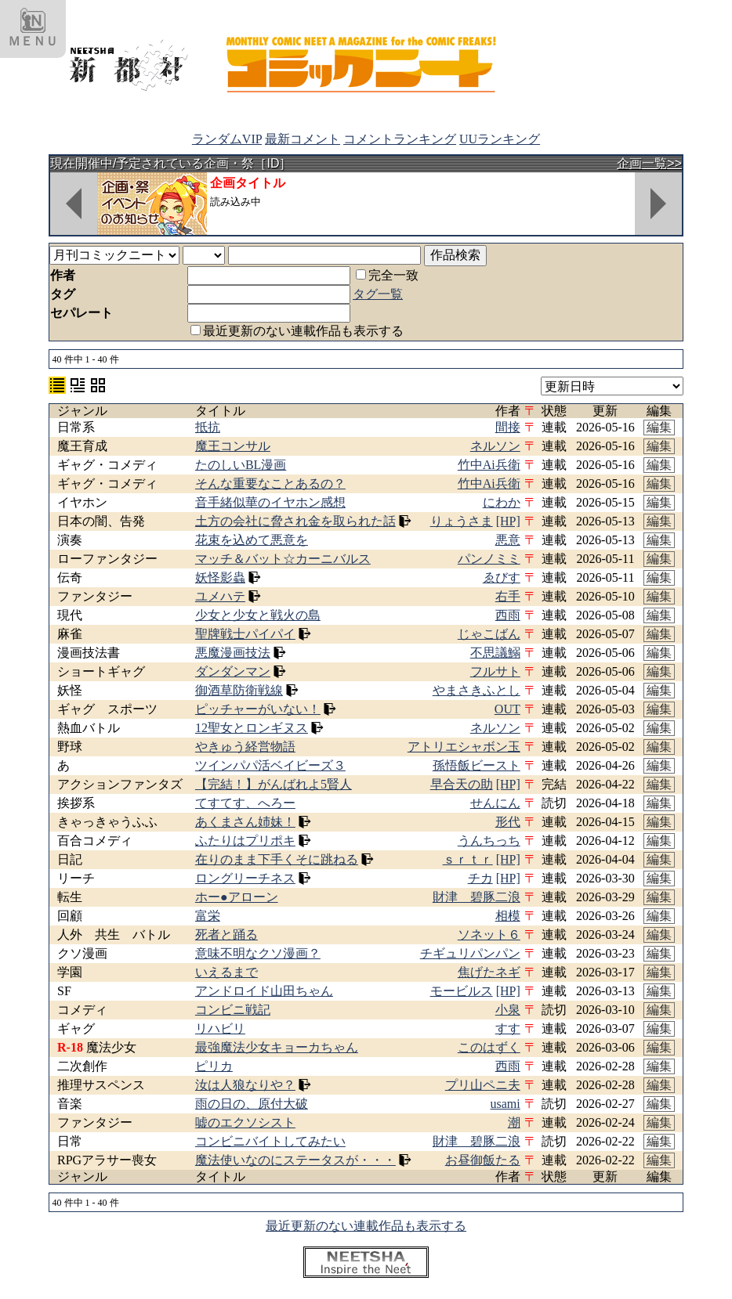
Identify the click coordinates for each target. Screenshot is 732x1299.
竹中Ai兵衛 (489, 464)
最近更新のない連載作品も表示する (297, 330)
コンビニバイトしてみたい (270, 1141)
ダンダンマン (232, 671)
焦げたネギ (489, 972)
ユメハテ (220, 596)
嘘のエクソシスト (245, 1122)
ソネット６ (489, 934)
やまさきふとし (476, 690)
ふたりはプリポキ (245, 840)
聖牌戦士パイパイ (245, 633)
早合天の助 (461, 784)
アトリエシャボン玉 (464, 746)
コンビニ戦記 (232, 1009)
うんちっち (489, 840)
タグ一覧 (378, 294)
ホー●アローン (236, 897)
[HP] (508, 521)
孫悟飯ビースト (476, 765)
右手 (507, 596)
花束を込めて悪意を (251, 540)
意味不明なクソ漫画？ (258, 953)
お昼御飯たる (482, 1160)
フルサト (495, 671)
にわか (501, 502)
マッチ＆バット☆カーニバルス (283, 558)
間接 (507, 427)
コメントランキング (399, 139)
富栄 (207, 915)
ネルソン (495, 446)
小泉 (507, 1009)
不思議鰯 (495, 652)
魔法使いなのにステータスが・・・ (295, 1160)
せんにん (495, 803)
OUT (507, 709)
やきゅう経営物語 (245, 746)
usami (505, 1103)
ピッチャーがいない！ (258, 709)
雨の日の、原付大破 (251, 1103)
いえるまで (226, 972)
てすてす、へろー (245, 803)
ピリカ (214, 1066)
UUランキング (499, 139)
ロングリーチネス (245, 878)
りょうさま (461, 521)
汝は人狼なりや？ (245, 1085)
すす (507, 1028)
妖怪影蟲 (220, 577)
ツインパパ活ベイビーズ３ (270, 765)
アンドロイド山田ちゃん (264, 991)
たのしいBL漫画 (240, 464)
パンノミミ (489, 558)
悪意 (507, 540)
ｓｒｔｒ (468, 859)
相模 (507, 915)
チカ (480, 878)
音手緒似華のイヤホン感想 (270, 502)
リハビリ (220, 1028)
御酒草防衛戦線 (239, 690)
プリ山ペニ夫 (482, 1085)
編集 (659, 427)
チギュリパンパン (470, 953)
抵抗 (207, 427)
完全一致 (387, 275)
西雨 (507, 615)
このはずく (489, 1047)
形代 (507, 821)
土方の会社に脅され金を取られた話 (295, 521)
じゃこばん (489, 633)
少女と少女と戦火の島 (258, 615)
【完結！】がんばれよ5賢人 (273, 784)
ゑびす (501, 577)
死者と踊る (226, 934)
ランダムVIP (227, 139)
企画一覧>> (649, 163)
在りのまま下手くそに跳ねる (276, 859)
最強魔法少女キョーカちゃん (276, 1047)
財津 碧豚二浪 (476, 897)
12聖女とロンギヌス (251, 727)
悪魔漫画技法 (232, 652)
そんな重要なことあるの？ (270, 483)
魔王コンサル (232, 446)
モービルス (461, 991)
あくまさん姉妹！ (245, 821)
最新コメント (302, 139)
